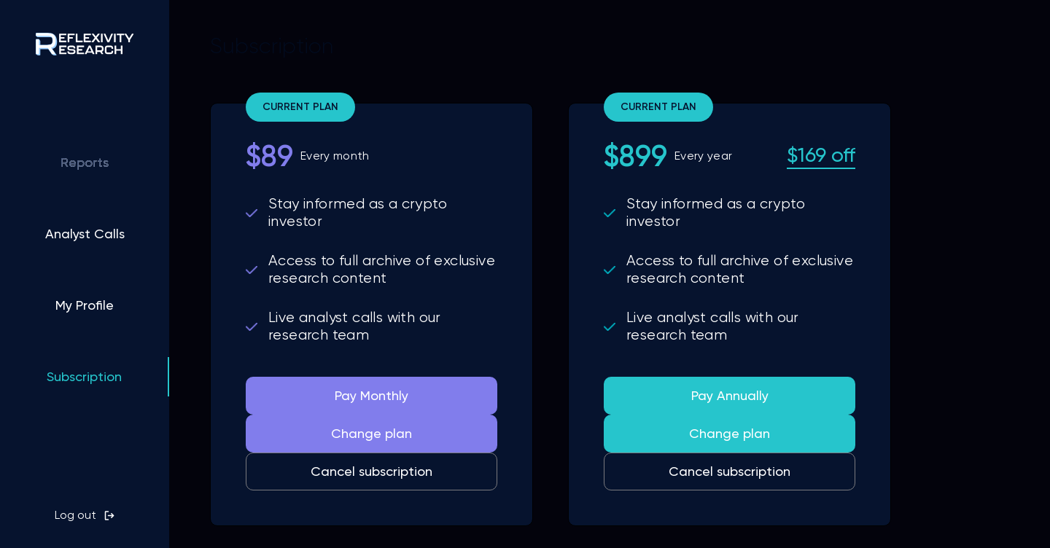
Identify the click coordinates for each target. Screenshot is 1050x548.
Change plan (371, 433)
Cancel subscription (371, 471)
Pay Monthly (371, 395)
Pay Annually (730, 395)
